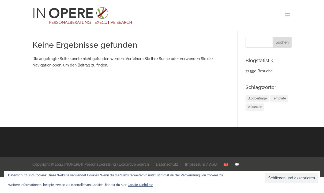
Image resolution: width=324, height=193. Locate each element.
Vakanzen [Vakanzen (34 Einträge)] (255, 107)
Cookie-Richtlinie (140, 185)
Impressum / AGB (201, 164)
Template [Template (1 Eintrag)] (279, 98)
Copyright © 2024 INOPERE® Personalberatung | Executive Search (90, 164)
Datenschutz (167, 164)
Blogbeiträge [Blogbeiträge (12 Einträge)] (257, 98)
